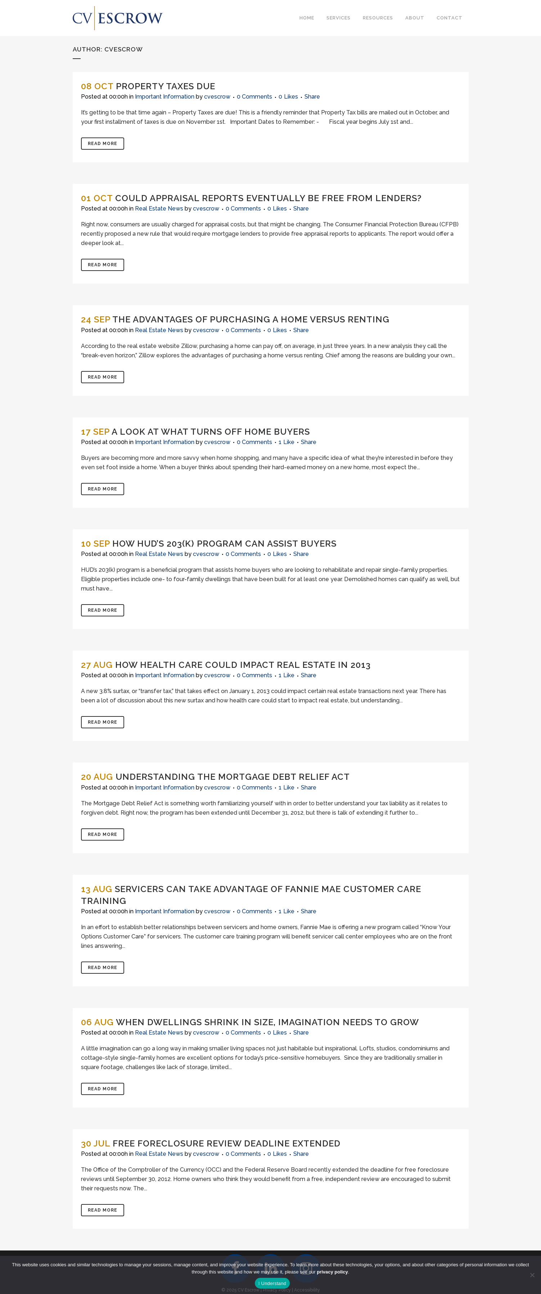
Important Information (164, 96)
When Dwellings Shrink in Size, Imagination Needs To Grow (267, 1022)
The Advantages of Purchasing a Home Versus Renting (250, 319)
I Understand (272, 1283)
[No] (532, 1275)
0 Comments (254, 96)
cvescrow (217, 96)
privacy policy (332, 1272)
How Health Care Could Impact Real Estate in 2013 (243, 665)
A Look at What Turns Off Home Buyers (211, 431)
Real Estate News (159, 208)
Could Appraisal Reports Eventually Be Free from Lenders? (268, 198)
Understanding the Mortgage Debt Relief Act (233, 777)
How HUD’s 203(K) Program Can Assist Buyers (224, 543)
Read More (102, 143)
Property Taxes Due (165, 86)
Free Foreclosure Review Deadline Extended (227, 1143)
